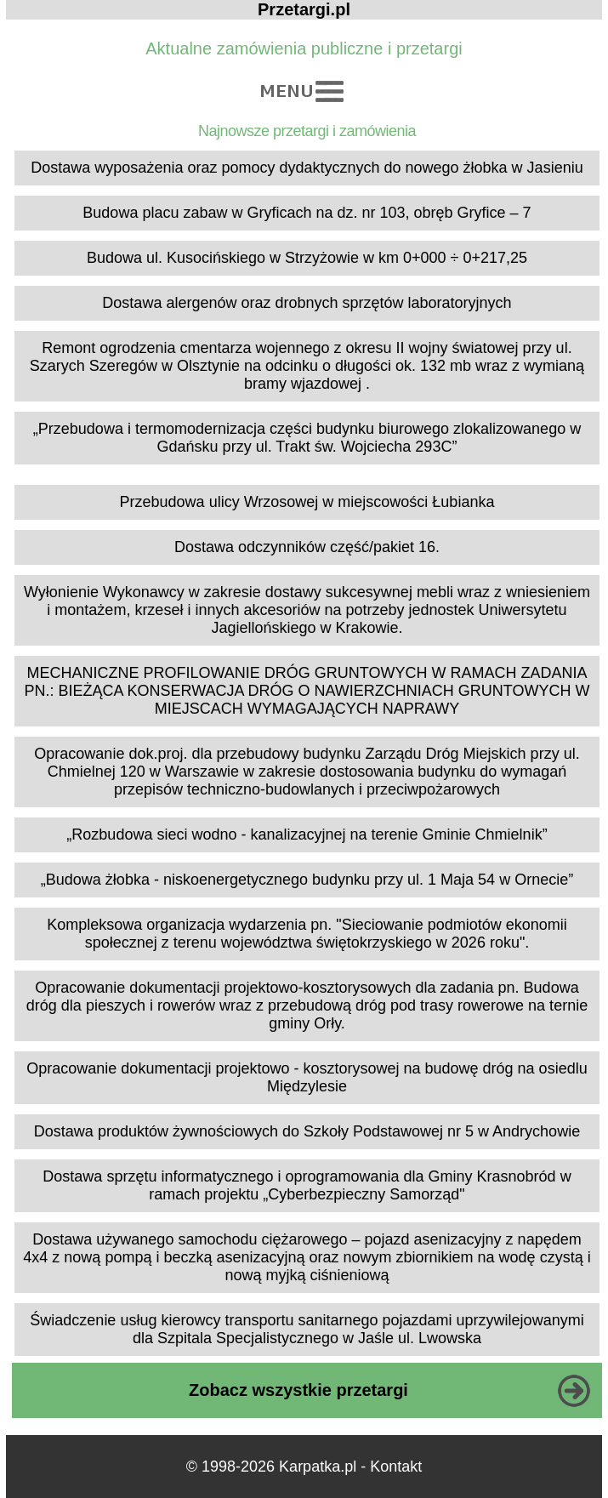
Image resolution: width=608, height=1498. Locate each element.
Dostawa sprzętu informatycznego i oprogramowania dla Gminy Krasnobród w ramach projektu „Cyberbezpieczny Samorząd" (307, 1185)
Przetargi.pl (304, 9)
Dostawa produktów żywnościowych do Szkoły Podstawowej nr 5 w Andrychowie (307, 1131)
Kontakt (396, 1466)
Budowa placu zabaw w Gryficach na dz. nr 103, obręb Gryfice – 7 (306, 212)
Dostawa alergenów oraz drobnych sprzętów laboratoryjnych (306, 302)
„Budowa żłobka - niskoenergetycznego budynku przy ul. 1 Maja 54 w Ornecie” (307, 879)
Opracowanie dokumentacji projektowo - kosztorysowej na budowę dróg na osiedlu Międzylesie (306, 1077)
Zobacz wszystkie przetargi (298, 1390)
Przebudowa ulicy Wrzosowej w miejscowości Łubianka (307, 501)
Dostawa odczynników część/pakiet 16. (307, 546)
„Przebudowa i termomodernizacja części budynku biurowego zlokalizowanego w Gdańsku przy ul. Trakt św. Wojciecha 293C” (307, 437)
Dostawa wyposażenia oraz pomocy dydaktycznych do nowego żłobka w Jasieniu (306, 167)
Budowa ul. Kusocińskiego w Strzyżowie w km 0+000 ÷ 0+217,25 (307, 257)
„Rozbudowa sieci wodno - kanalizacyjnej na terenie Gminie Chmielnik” (306, 834)
